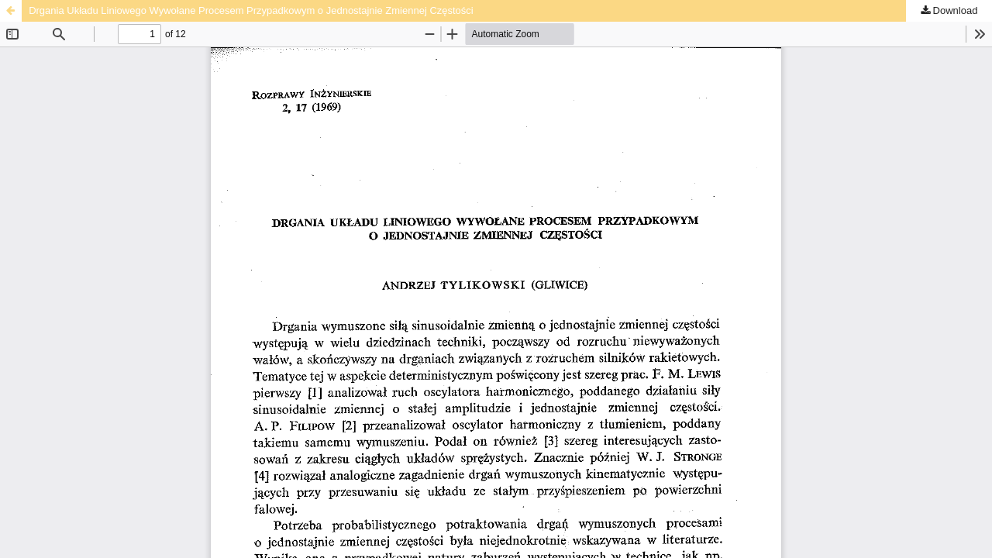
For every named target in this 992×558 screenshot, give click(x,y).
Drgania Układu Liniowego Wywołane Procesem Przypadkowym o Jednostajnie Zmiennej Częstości (251, 10)
